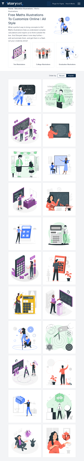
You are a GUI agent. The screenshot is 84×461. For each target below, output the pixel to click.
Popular (71, 75)
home (11, 8)
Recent (61, 75)
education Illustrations (24, 8)
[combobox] (38, 3)
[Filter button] (3, 3)
